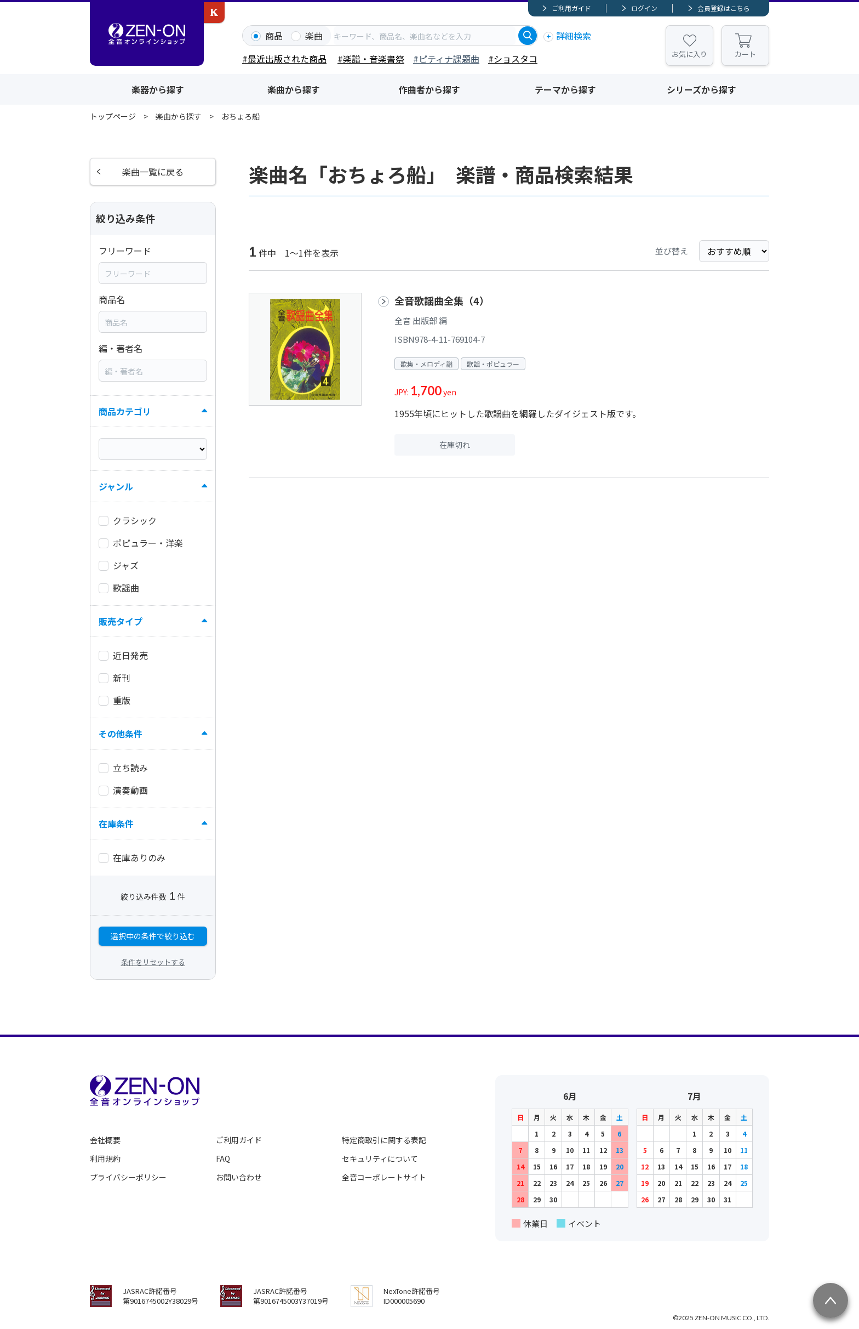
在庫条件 (116, 823)
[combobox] (425, 35)
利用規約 (105, 1158)
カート (745, 54)
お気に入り (689, 54)
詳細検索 (573, 35)
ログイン (644, 8)
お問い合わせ (239, 1177)
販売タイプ (120, 621)
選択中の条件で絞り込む (153, 935)
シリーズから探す (701, 89)
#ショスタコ (512, 58)
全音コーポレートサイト (384, 1177)
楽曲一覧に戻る (153, 171)
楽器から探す (157, 89)
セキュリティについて (380, 1158)
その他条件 (120, 733)
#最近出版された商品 (284, 58)
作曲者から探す (429, 89)
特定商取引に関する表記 (384, 1139)
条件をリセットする (153, 962)
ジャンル (116, 486)
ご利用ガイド (571, 8)
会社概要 (105, 1139)
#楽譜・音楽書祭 (370, 58)
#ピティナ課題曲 (446, 58)
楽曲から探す (293, 89)
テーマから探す (565, 89)
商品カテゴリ (125, 411)
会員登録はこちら (723, 8)
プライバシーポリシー (128, 1177)
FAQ (223, 1158)
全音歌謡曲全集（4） (441, 300)
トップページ (113, 116)
